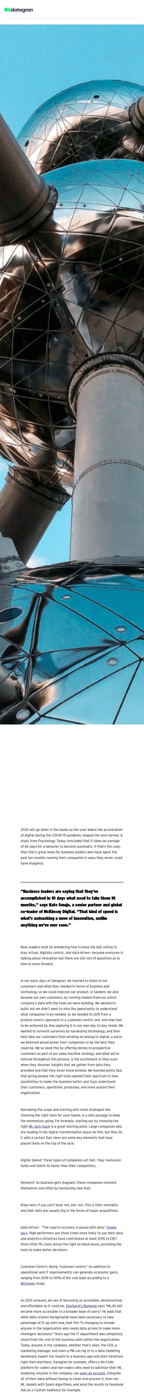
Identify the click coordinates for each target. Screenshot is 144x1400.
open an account (92, 1373)
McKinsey (28, 1283)
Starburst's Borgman (81, 1306)
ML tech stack (39, 1126)
